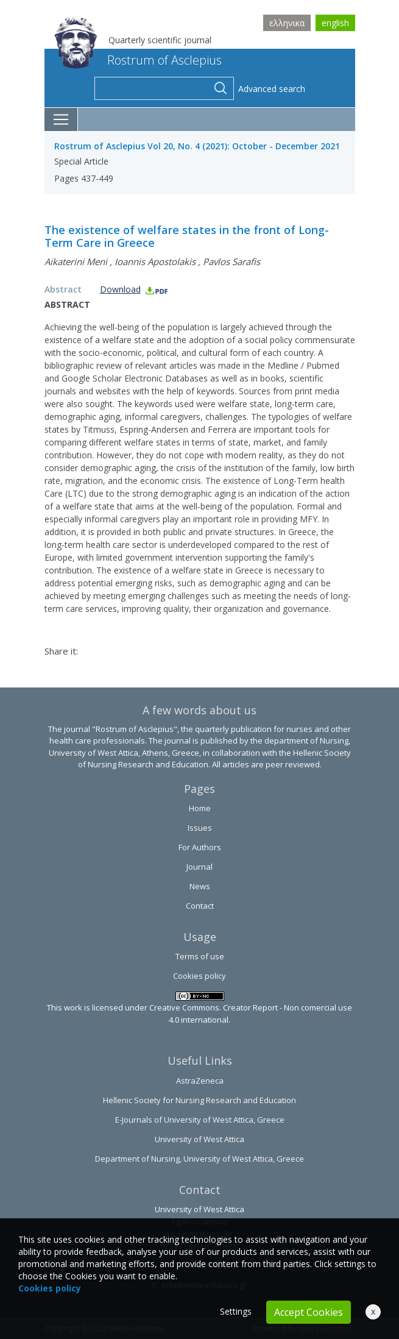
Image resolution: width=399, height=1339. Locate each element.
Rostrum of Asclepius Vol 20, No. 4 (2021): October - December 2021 (197, 146)
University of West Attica (199, 1139)
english (335, 23)
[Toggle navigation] (61, 119)
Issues (200, 827)
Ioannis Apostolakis (155, 261)
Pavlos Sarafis (231, 261)
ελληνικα (287, 23)
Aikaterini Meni (75, 261)
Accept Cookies (308, 1312)
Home (200, 808)
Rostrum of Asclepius (138, 60)
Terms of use (199, 956)
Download (134, 289)
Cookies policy (199, 975)
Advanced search (271, 88)
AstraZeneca (200, 1080)
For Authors (199, 847)
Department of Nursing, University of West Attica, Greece (199, 1158)
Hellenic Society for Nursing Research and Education (199, 1100)
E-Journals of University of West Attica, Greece (199, 1119)
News (199, 886)
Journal (199, 866)
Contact (200, 905)
